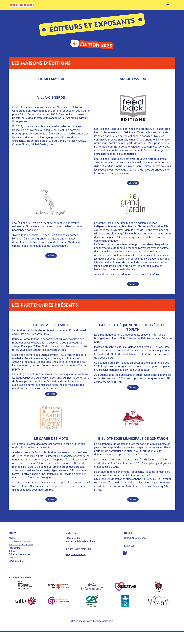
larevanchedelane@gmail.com (80, 542)
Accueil (12, 538)
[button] (170, 5)
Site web (133, 183)
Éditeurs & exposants (19, 555)
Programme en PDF (76, 555)
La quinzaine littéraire (19, 542)
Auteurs (12, 552)
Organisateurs (16, 561)
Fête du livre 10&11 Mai (21, 545)
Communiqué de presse (135, 538)
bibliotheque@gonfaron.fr (109, 479)
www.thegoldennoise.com (100, 621)
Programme (14, 548)
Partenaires (14, 558)
